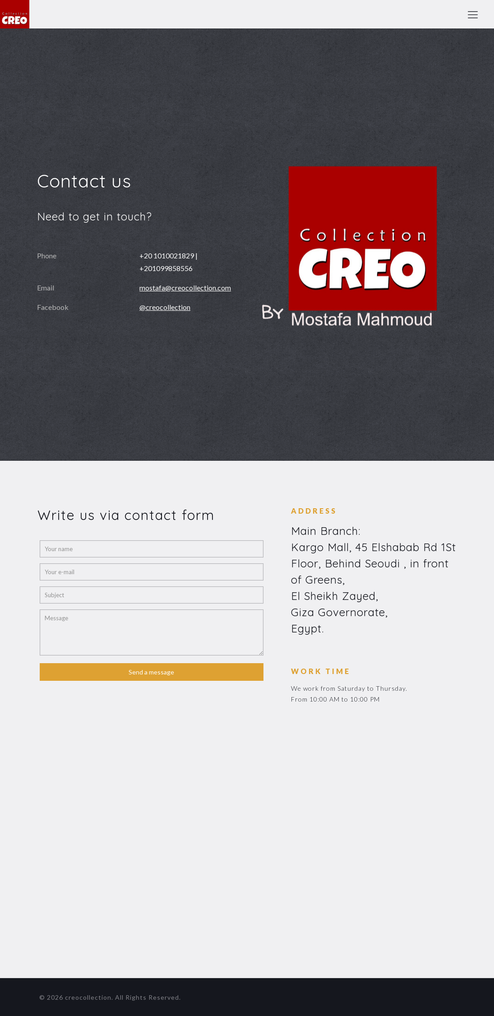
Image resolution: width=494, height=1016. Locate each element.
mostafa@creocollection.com (185, 287)
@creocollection (164, 307)
